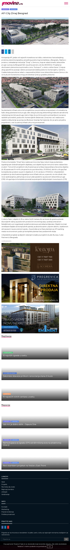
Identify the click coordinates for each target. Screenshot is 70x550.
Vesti (3, 482)
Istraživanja (5, 494)
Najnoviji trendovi (7, 489)
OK (66, 539)
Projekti (4, 484)
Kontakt (4, 507)
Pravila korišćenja (7, 512)
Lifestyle (4, 492)
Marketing (5, 509)
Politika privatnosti (8, 514)
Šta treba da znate (8, 487)
